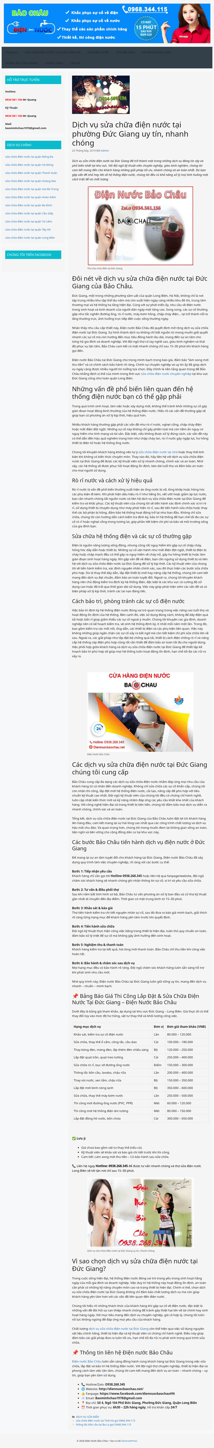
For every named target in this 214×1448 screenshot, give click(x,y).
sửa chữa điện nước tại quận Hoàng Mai (30, 181)
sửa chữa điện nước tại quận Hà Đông (29, 164)
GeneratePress (129, 1440)
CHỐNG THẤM (54, 63)
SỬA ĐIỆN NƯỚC (98, 52)
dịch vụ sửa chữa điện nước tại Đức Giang (119, 1329)
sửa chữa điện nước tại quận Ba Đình (28, 205)
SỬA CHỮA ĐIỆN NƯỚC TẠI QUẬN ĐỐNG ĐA (53, 52)
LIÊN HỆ (75, 63)
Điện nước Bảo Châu (86, 1361)
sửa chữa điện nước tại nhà (158, 452)
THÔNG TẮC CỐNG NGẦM (21, 63)
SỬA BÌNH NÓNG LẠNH (156, 52)
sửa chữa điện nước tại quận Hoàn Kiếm (30, 197)
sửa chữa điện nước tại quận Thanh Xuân (31, 173)
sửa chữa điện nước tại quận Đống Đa (29, 156)
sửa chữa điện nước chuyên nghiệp (166, 374)
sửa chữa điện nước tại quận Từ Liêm (28, 221)
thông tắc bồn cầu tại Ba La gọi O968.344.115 (103, 1424)
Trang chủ (11, 52)
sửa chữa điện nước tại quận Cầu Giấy (29, 213)
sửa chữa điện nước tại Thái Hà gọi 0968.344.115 (105, 1420)
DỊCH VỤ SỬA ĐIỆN (87, 1416)
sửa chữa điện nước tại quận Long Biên (30, 237)
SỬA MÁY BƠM (125, 52)
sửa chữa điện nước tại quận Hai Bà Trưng (32, 189)
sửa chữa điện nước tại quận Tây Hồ (28, 229)
